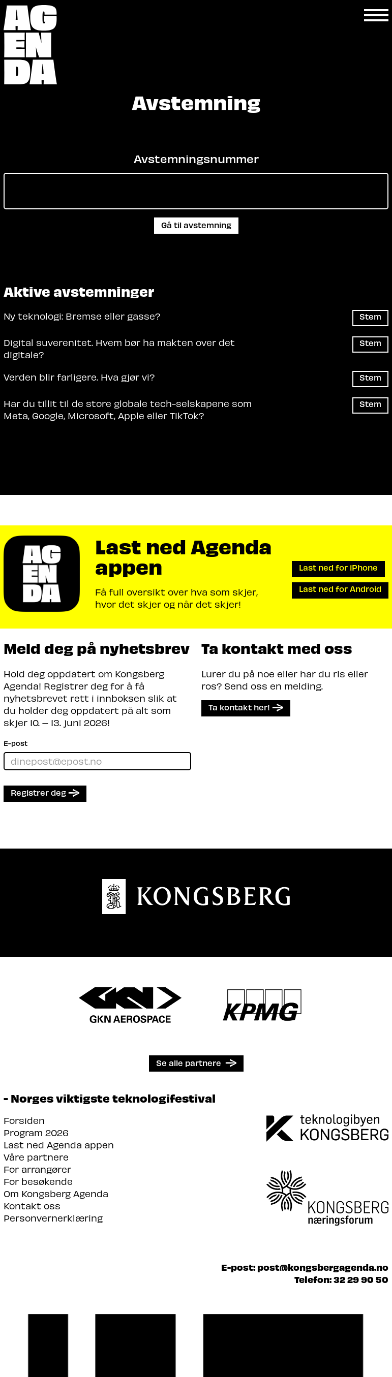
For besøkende (38, 1181)
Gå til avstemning (196, 225)
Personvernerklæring (53, 1217)
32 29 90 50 (361, 1279)
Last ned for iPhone (338, 567)
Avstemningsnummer (196, 158)
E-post (15, 743)
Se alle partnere (188, 1063)
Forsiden (24, 1120)
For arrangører (37, 1169)
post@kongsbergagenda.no (322, 1267)
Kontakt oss (32, 1205)
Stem (370, 316)
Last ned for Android (340, 588)
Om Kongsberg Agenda (56, 1193)
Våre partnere (36, 1156)
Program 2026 (36, 1132)
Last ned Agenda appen (59, 1144)
